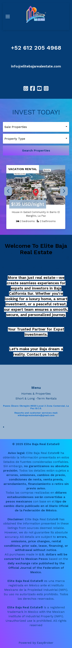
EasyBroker (45, 643)
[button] (63, 191)
